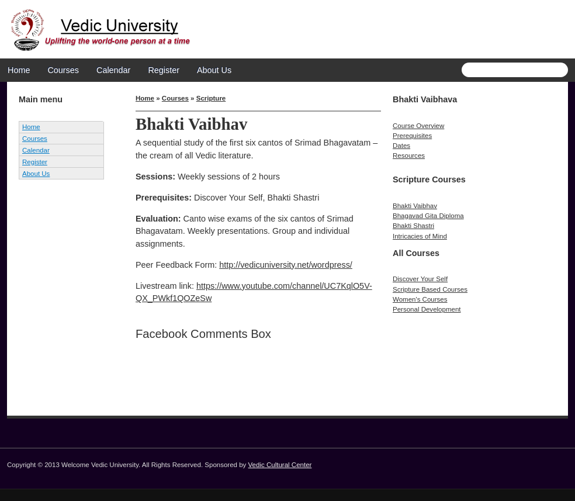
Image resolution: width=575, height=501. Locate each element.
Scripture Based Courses (430, 289)
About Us (214, 70)
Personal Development (427, 309)
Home (19, 70)
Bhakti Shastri (413, 225)
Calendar (113, 70)
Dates (401, 145)
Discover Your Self (420, 278)
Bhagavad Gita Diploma (428, 215)
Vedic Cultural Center (280, 464)
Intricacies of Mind (420, 236)
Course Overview (418, 125)
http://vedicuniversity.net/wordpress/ (285, 264)
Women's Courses (420, 299)
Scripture (211, 98)
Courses (63, 70)
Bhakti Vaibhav (415, 205)
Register (163, 70)
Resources (409, 155)
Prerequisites (412, 135)
